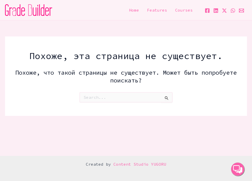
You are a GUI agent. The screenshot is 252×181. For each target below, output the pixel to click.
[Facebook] (207, 10)
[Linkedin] (216, 10)
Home (134, 10)
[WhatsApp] (233, 10)
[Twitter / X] (224, 10)
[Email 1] (241, 10)
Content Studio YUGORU (139, 164)
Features (157, 10)
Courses (184, 10)
